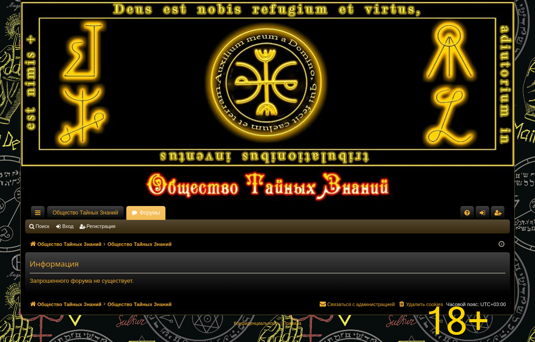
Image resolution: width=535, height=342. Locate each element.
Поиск (42, 226)
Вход (68, 226)
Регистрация (101, 226)
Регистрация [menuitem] (499, 214)
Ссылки (40, 214)
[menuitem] (467, 212)
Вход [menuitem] (484, 214)
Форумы (150, 213)
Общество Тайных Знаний (85, 213)
